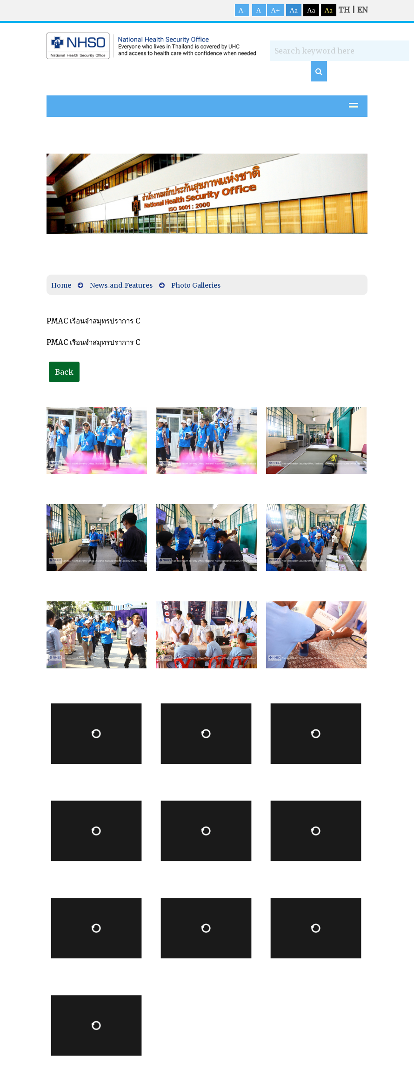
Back (64, 372)
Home (61, 285)
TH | (347, 9)
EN (362, 9)
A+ (275, 10)
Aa (294, 10)
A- (242, 10)
